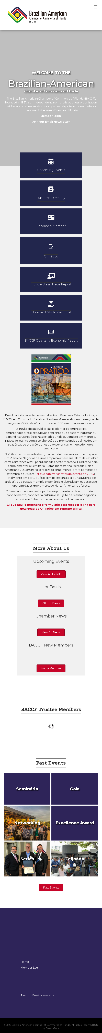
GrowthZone (53, 1028)
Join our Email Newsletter (51, 121)
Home (25, 961)
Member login (50, 116)
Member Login (30, 967)
